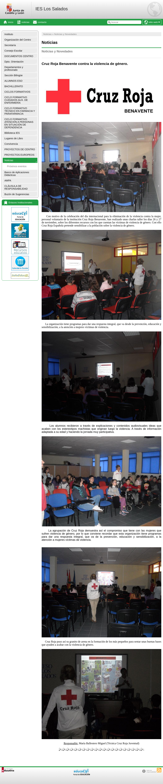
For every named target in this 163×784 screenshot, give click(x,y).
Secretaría (10, 45)
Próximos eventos (16, 166)
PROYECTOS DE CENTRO (19, 149)
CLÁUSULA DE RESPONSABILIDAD (16, 187)
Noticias (8, 160)
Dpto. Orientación (14, 61)
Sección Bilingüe (13, 75)
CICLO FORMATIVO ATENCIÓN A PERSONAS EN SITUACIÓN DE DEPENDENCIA (18, 123)
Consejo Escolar (13, 50)
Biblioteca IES (12, 133)
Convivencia (11, 144)
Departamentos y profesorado (13, 68)
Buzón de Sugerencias (16, 194)
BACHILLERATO (13, 86)
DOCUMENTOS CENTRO (18, 56)
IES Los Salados (51, 8)
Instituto (8, 34)
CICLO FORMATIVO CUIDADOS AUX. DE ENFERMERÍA (16, 100)
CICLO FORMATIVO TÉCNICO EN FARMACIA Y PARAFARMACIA (19, 111)
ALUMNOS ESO (13, 80)
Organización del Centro (17, 39)
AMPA (7, 180)
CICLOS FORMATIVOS (17, 91)
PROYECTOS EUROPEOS (19, 154)
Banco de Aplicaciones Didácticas (16, 173)
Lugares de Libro (13, 138)
